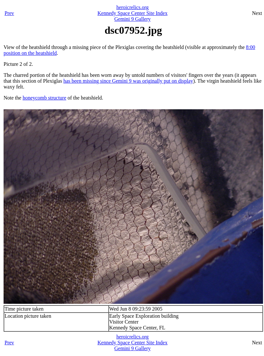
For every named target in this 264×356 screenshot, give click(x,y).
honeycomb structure (44, 98)
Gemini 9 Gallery (132, 19)
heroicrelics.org (132, 7)
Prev (9, 13)
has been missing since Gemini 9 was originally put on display (128, 81)
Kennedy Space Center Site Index (133, 13)
